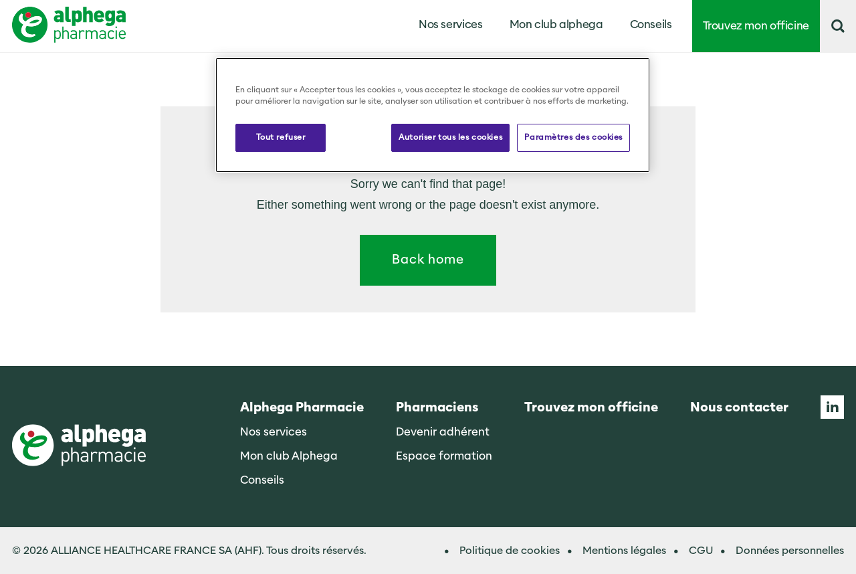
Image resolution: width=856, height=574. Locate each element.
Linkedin (832, 407)
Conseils (651, 24)
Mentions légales (624, 550)
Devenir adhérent (443, 432)
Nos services (273, 432)
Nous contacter (739, 407)
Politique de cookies (509, 550)
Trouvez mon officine (756, 25)
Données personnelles (790, 550)
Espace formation (444, 456)
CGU (701, 550)
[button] (838, 26)
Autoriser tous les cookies (450, 137)
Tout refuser (281, 137)
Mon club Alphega (289, 456)
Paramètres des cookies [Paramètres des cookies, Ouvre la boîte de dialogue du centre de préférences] (573, 137)
